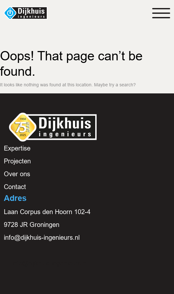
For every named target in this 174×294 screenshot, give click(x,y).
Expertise (17, 148)
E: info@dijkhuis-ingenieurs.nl (46, 263)
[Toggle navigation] (161, 13)
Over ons (17, 173)
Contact (15, 186)
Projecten (17, 161)
